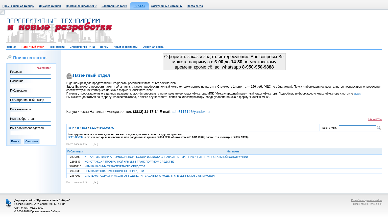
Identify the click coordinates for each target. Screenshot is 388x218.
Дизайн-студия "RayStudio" (367, 204)
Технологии (57, 46)
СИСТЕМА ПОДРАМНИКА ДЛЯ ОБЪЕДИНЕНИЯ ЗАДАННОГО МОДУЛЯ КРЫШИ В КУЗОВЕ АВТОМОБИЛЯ (151, 175)
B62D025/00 (106, 127)
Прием (104, 46)
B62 (84, 127)
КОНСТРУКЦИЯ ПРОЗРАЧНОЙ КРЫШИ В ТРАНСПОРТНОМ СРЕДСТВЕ (129, 161)
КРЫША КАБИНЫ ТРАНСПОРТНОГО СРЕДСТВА (115, 166)
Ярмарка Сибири (50, 5)
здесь (357, 93)
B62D (93, 127)
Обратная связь (153, 46)
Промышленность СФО (81, 5)
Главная (11, 46)
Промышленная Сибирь (18, 5)
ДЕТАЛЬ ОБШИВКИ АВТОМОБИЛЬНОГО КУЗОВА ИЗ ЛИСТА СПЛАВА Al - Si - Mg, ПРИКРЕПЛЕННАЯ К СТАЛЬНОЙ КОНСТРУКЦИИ (166, 156)
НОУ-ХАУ (139, 5)
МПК (71, 127)
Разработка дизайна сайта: (366, 200)
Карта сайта (195, 5)
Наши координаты (125, 46)
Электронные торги (114, 5)
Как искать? (44, 67)
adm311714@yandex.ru (190, 112)
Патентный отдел (33, 46)
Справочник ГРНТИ (82, 46)
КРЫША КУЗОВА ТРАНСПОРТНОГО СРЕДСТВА (115, 171)
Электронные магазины (167, 5)
